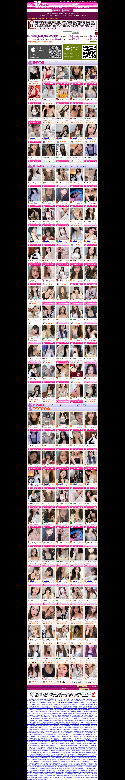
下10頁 (80, 166)
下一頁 (76, 166)
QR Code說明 (93, 42)
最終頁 (84, 166)
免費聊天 (52, 157)
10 (73, 166)
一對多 (95, 99)
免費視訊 (38, 79)
